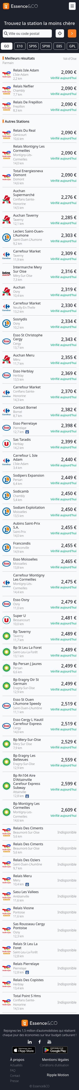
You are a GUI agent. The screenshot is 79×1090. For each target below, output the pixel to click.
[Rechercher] (72, 33)
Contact (15, 1076)
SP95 (33, 46)
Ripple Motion (58, 1075)
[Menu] (72, 6)
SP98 (46, 46)
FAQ (12, 1070)
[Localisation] (60, 33)
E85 (59, 46)
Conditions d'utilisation (54, 1065)
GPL (72, 46)
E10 (20, 46)
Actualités (16, 1065)
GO (6, 46)
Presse (14, 1081)
